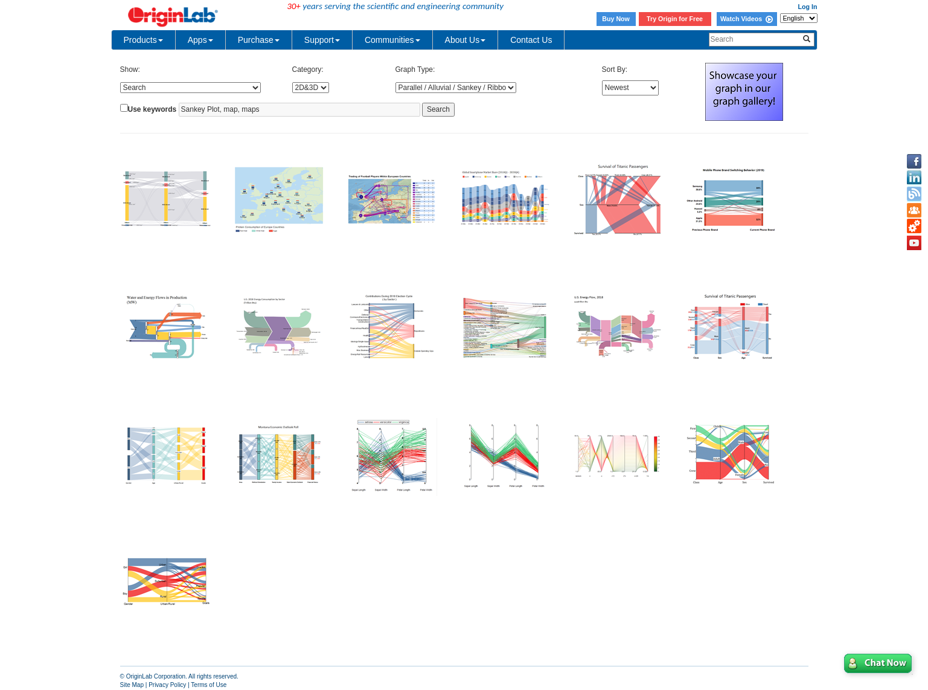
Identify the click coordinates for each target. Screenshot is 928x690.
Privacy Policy (167, 685)
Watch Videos (746, 18)
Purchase (259, 40)
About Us (465, 40)
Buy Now (616, 18)
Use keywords (152, 109)
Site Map (132, 685)
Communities (392, 40)
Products (143, 40)
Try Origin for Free (675, 18)
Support (322, 40)
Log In (808, 6)
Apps (200, 40)
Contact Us (531, 40)
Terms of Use (208, 685)
